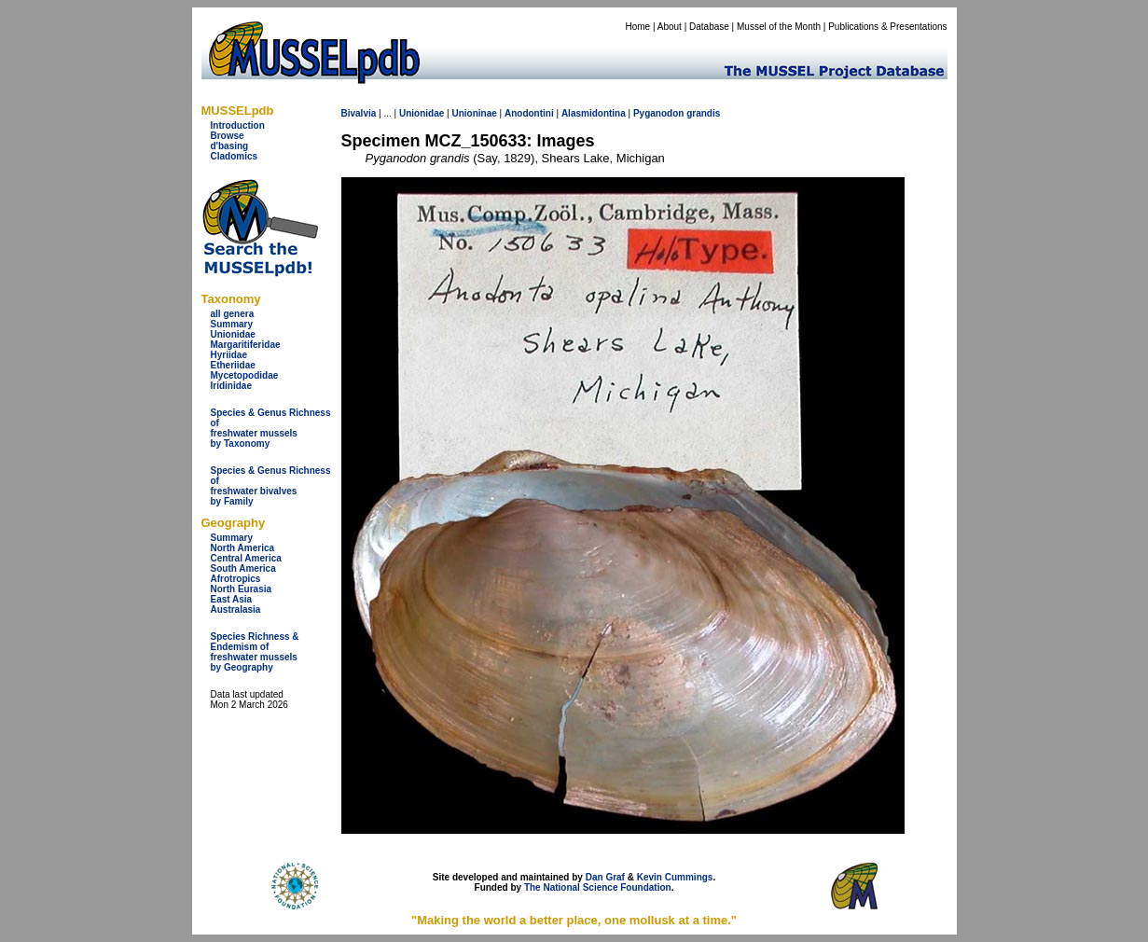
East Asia (232, 599)
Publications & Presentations (887, 26)
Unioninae (473, 113)
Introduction (238, 125)
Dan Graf (605, 877)
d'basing (230, 146)
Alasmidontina (593, 113)
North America (243, 548)
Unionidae (233, 334)
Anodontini (529, 113)
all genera (233, 314)
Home (637, 26)
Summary (232, 324)
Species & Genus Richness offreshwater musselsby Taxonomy (271, 428)
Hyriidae (229, 355)
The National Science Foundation (597, 887)
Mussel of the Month (779, 26)
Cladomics (234, 156)
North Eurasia (241, 589)
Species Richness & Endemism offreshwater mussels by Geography (255, 651)
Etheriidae (233, 365)
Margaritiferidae (246, 344)
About (669, 26)
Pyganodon (658, 113)
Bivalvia (359, 113)
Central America (246, 558)
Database (709, 26)
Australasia (236, 609)
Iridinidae (231, 386)
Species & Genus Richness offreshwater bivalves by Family (271, 485)
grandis (703, 113)
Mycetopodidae (245, 375)
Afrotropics (236, 579)
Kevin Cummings (675, 877)
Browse (227, 136)
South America (243, 568)
